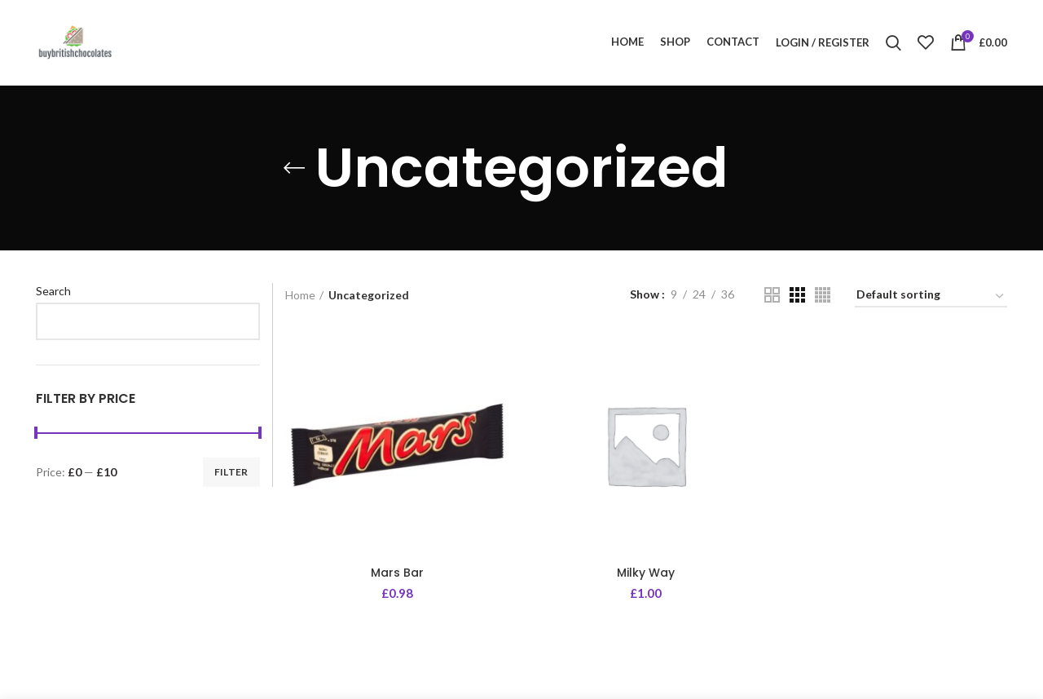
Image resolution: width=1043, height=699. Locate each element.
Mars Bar (397, 572)
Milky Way (646, 572)
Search (53, 291)
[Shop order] (931, 297)
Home (300, 295)
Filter (231, 472)
